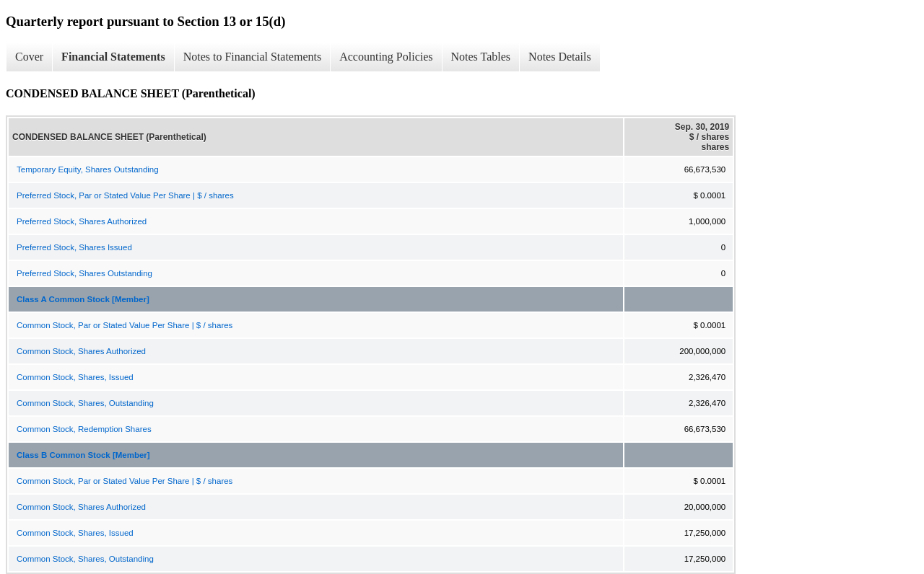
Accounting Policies (385, 56)
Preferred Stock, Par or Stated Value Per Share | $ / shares (125, 195)
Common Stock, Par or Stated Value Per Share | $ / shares (124, 325)
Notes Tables (481, 56)
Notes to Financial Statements (252, 56)
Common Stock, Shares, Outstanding (85, 403)
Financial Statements (113, 56)
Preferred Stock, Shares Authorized (82, 221)
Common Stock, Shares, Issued (75, 377)
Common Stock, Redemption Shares (84, 429)
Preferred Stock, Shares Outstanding (84, 273)
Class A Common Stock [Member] (83, 299)
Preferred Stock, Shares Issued (74, 247)
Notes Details (559, 56)
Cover (29, 56)
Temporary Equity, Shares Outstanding (88, 169)
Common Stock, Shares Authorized (81, 351)
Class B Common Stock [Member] (83, 455)
